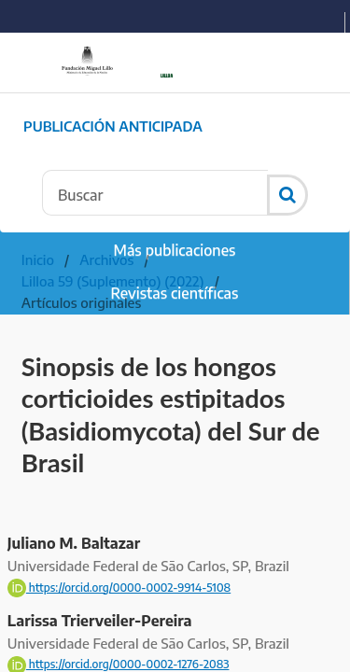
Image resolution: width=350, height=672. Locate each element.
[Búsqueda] (155, 193)
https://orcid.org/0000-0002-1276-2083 (118, 664)
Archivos (106, 259)
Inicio (37, 259)
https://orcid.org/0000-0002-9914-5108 (119, 588)
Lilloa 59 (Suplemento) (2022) (112, 281)
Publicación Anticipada (113, 126)
